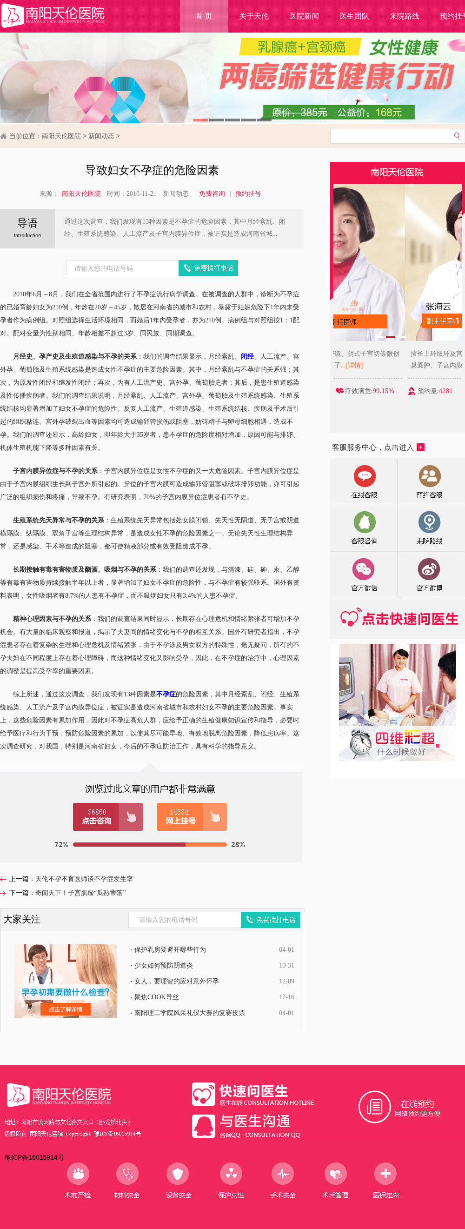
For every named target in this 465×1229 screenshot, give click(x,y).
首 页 (203, 16)
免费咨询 (212, 193)
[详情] (411, 365)
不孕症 (166, 694)
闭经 (247, 356)
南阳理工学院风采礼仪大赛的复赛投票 (189, 1012)
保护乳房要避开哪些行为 (170, 949)
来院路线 (404, 16)
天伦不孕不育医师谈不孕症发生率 (84, 878)
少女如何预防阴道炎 (163, 965)
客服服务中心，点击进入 (378, 447)
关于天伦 (254, 16)
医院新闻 (304, 16)
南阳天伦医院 (61, 136)
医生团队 (354, 16)
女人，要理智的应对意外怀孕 (176, 981)
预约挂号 (248, 193)
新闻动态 (101, 136)
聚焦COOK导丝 (156, 997)
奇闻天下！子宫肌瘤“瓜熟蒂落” (80, 892)
